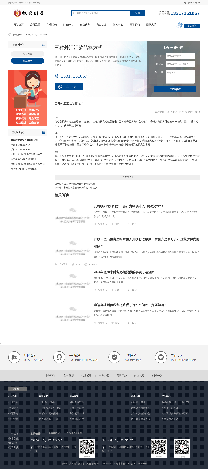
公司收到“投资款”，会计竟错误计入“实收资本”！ (129, 206)
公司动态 (27, 54)
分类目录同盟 (53, 433)
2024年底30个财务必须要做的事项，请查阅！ (126, 272)
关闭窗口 (127, 177)
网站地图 (120, 463)
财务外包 (68, 24)
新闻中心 (118, 24)
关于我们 (135, 24)
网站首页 (18, 24)
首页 (26, 34)
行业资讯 (43, 34)
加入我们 (13, 443)
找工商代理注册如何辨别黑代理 (79, 184)
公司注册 (35, 24)
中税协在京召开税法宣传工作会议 (80, 187)
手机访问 (191, 25)
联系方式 (13, 447)
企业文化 (13, 438)
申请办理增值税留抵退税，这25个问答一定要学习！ (130, 305)
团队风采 (151, 24)
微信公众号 (192, 2)
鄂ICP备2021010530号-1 (136, 463)
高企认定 (101, 24)
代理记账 (52, 24)
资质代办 (85, 24)
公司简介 (13, 434)
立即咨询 (71, 86)
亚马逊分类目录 (74, 433)
